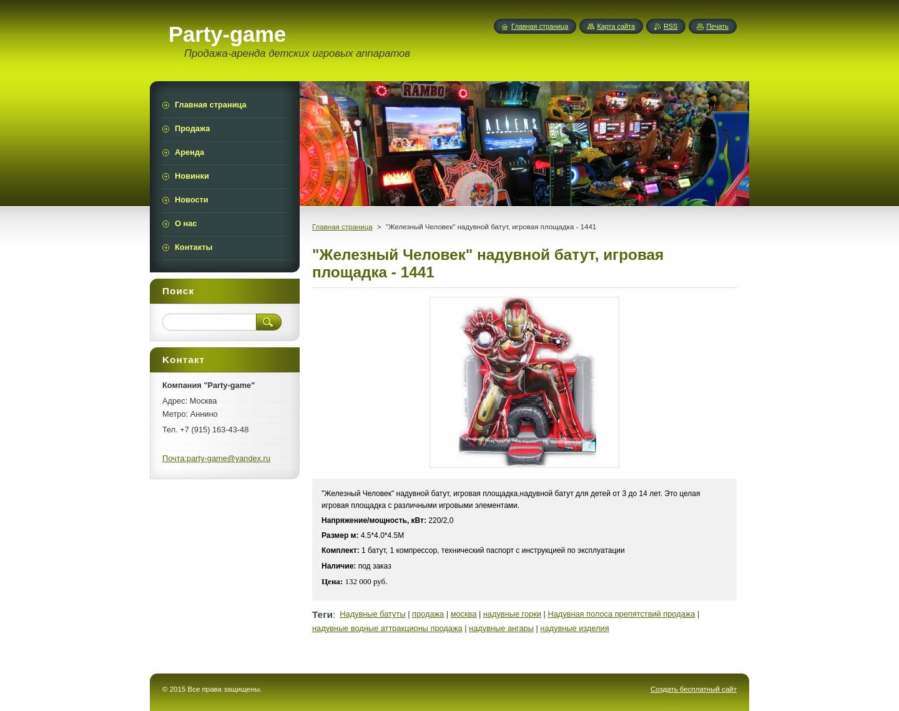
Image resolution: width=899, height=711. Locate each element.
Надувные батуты (372, 614)
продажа (428, 614)
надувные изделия (574, 628)
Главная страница (342, 227)
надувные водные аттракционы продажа (387, 628)
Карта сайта (616, 26)
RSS (670, 26)
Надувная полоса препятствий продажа (621, 614)
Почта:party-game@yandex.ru (216, 458)
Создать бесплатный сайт (694, 689)
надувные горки (512, 614)
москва (464, 614)
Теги (322, 614)
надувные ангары (501, 628)
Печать (717, 26)
